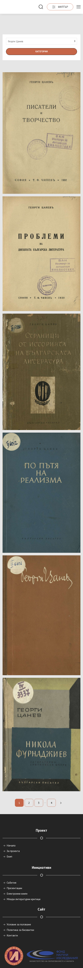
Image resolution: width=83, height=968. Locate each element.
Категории (41, 37)
